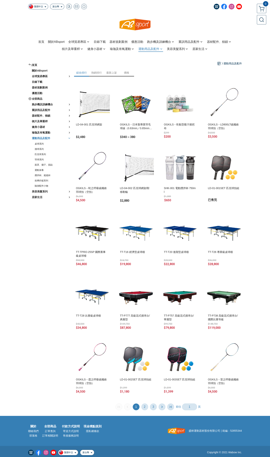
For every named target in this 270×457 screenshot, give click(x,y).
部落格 (33, 435)
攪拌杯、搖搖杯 (42, 175)
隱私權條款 (92, 431)
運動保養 (39, 170)
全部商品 (50, 426)
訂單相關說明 (50, 435)
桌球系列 (39, 144)
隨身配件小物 (41, 186)
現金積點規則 (93, 426)
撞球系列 (39, 149)
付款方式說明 (71, 426)
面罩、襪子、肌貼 (44, 165)
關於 (33, 426)
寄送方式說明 (71, 431)
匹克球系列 (40, 154)
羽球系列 (39, 159)
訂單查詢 (50, 431)
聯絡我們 (33, 431)
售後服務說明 (71, 435)
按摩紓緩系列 (41, 180)
